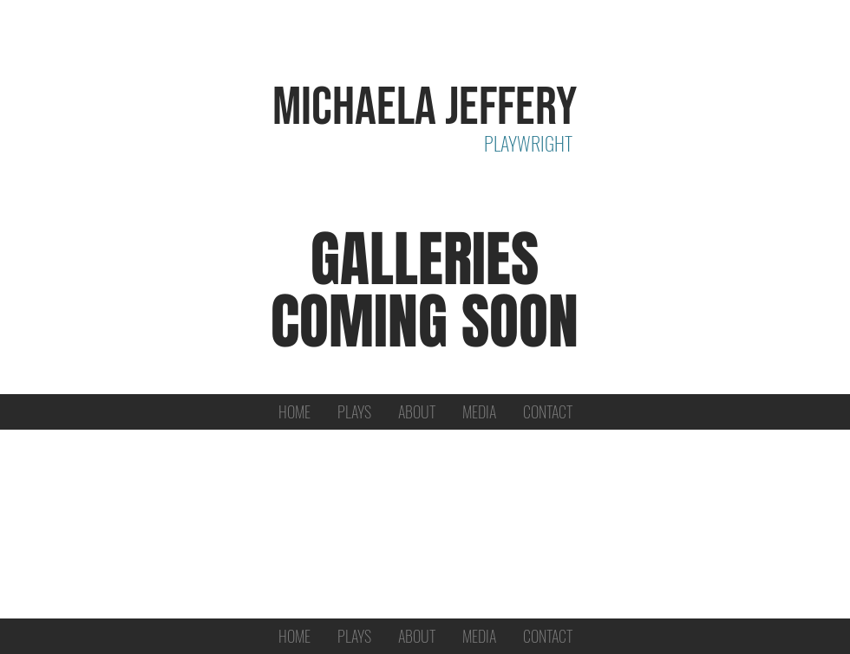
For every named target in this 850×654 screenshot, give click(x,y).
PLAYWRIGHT (528, 143)
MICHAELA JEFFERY (424, 107)
